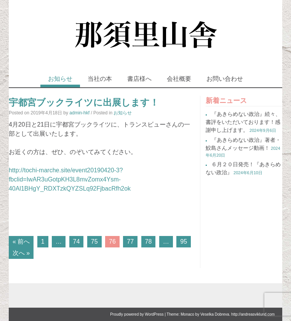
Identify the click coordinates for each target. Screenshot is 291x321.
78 (148, 241)
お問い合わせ (224, 78)
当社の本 (100, 78)
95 (183, 241)
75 (94, 241)
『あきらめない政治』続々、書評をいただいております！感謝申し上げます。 (243, 122)
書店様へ (139, 78)
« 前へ (21, 241)
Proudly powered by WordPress (136, 314)
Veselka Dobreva (214, 314)
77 (130, 241)
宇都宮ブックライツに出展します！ (84, 102)
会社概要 (179, 78)
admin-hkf (79, 113)
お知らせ (60, 78)
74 (76, 241)
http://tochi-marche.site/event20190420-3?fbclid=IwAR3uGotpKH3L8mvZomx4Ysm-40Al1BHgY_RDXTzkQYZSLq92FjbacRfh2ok (70, 179)
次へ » (21, 253)
